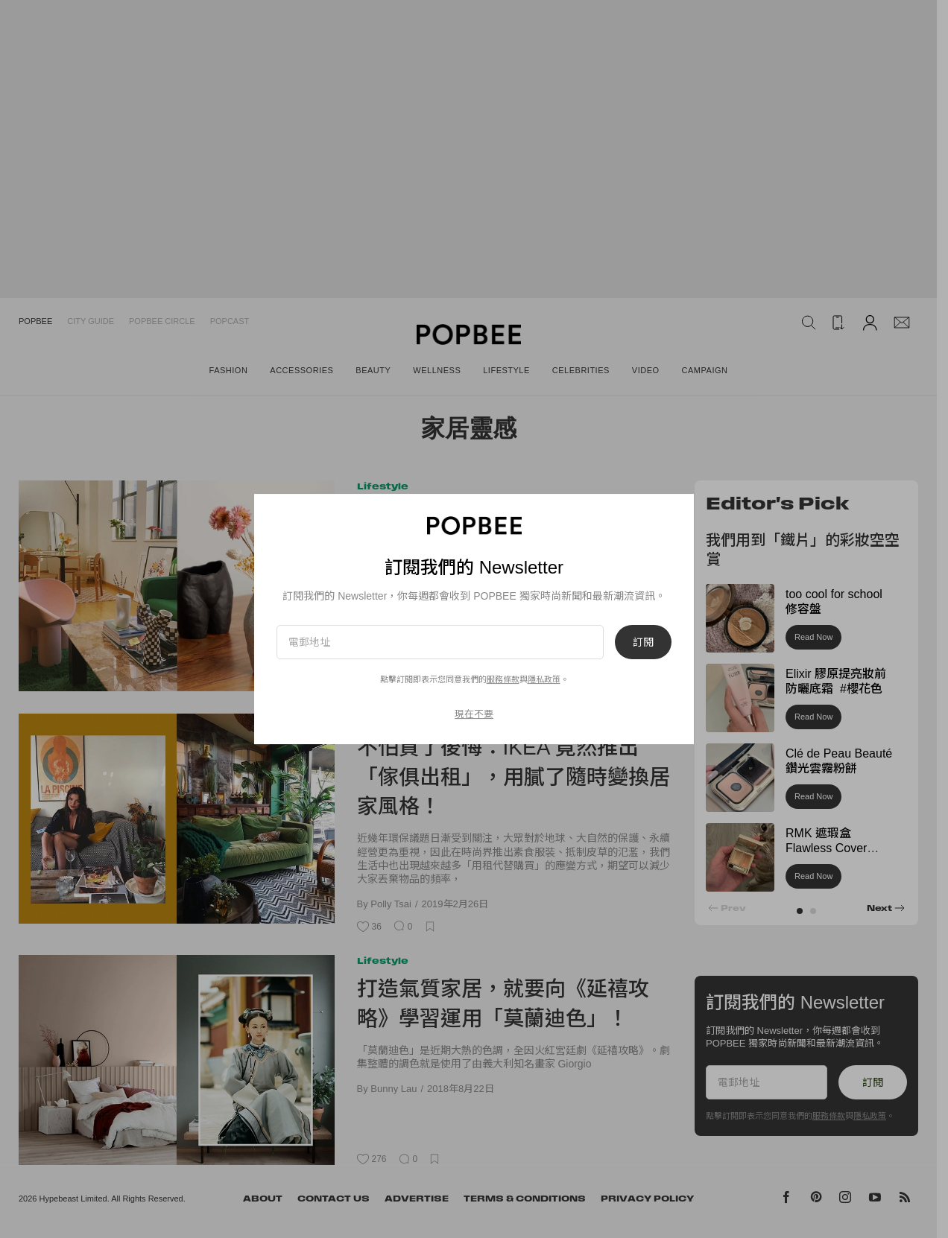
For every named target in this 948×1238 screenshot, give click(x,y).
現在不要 (474, 714)
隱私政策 (544, 679)
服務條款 (503, 679)
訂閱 (643, 642)
